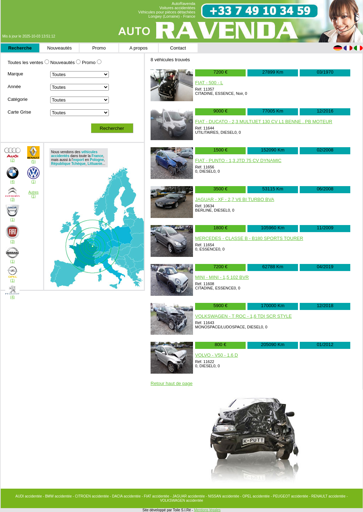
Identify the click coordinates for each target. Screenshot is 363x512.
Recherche (19, 48)
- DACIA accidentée (126, 496)
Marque (15, 73)
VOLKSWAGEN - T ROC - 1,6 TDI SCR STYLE (243, 316)
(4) (12, 182)
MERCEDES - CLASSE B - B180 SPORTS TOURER (249, 238)
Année (14, 86)
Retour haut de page (172, 383)
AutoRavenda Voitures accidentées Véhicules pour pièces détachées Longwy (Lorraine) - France (166, 9)
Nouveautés (59, 48)
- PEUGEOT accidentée (290, 496)
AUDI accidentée (29, 496)
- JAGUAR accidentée (188, 496)
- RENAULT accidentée (328, 496)
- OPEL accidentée (255, 496)
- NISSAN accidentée (223, 496)
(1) (33, 182)
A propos (138, 48)
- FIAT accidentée (156, 496)
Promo (99, 48)
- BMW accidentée (57, 496)
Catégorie (18, 99)
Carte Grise (19, 112)
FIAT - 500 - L (209, 82)
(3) (12, 199)
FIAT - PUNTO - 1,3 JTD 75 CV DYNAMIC (238, 160)
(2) (12, 160)
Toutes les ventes (25, 62)
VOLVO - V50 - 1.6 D (216, 355)
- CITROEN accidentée (91, 496)
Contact (178, 48)
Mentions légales (207, 510)
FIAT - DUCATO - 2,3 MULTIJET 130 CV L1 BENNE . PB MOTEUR (263, 121)
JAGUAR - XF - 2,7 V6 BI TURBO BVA (234, 199)
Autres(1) (33, 194)
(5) (33, 161)
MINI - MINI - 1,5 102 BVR (222, 277)
